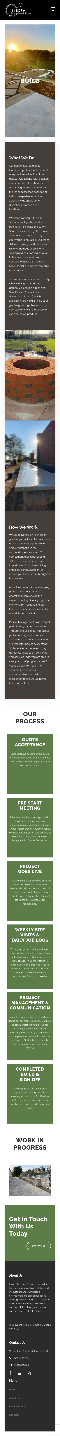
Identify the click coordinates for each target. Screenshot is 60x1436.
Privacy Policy (17, 1406)
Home (12, 1389)
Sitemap (14, 1415)
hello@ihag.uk (21, 1365)
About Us (14, 1398)
